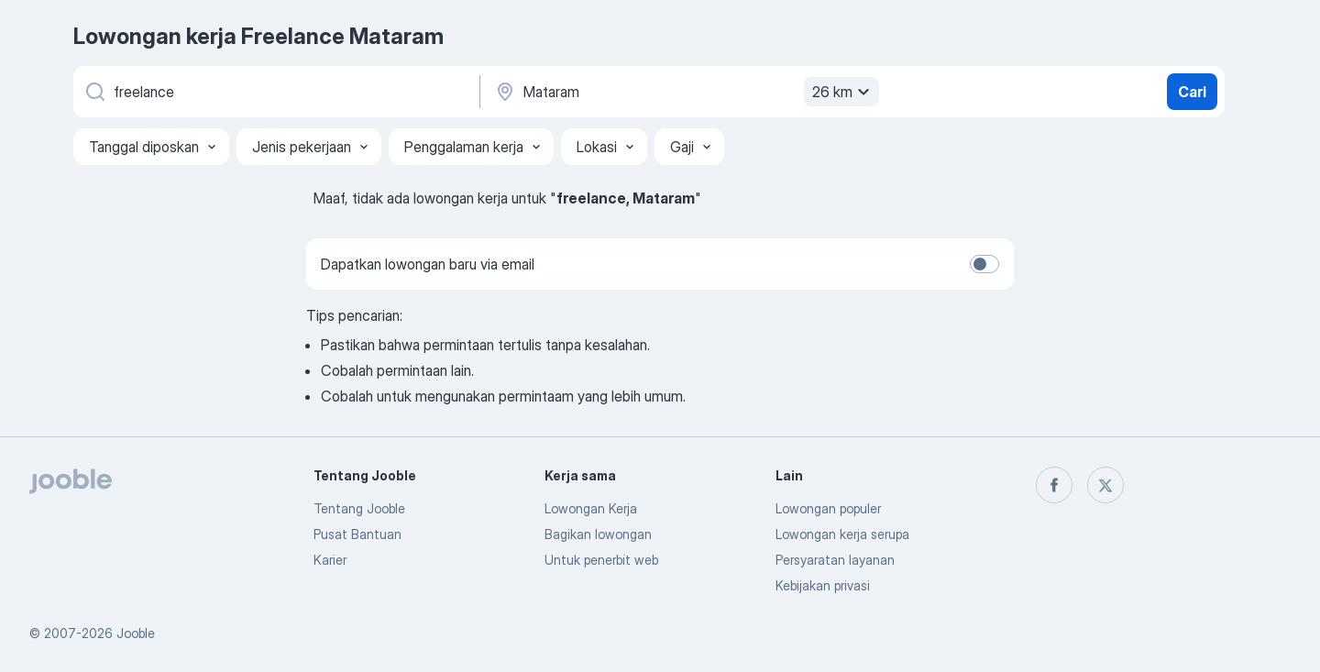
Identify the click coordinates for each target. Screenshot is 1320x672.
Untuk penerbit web (601, 559)
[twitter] (1105, 485)
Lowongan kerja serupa (842, 534)
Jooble (135, 633)
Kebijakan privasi (823, 585)
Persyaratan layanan (835, 559)
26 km (843, 92)
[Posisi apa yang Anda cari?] (275, 91)
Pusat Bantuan (358, 534)
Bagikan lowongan (598, 534)
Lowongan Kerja (590, 508)
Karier (330, 559)
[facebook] (1054, 485)
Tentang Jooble (359, 508)
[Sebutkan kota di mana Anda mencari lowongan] (684, 91)
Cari (1192, 92)
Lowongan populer (828, 508)
